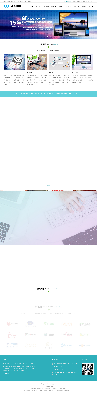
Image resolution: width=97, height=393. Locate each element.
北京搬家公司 (46, 384)
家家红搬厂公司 (53, 384)
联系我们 (91, 6)
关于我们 (38, 6)
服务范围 (53, 6)
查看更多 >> (8, 373)
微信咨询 (84, 359)
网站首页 (31, 6)
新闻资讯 (83, 6)
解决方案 (76, 6)
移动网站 (68, 6)
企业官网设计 (8, 72)
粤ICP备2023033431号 (48, 386)
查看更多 (48, 185)
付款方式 (56, 375)
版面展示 (61, 6)
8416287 (65, 366)
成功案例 (46, 6)
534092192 (59, 366)
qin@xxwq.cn (76, 1)
